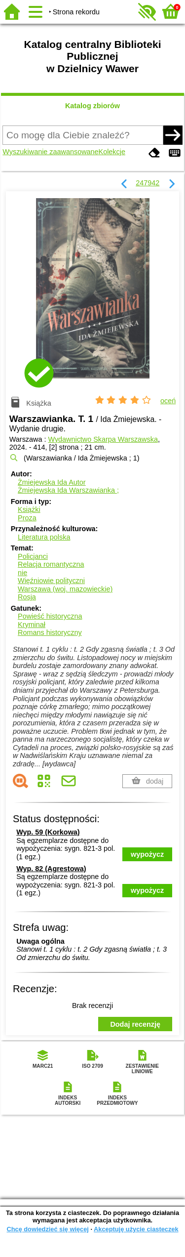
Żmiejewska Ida (52, 482)
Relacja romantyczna (51, 564)
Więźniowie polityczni (51, 581)
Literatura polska (44, 537)
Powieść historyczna (50, 616)
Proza (27, 518)
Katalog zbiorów (92, 106)
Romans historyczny (50, 632)
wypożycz (147, 854)
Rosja (27, 597)
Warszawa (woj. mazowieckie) (65, 589)
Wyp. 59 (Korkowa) (47, 832)
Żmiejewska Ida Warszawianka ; (68, 490)
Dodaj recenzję (135, 1024)
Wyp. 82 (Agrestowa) (51, 869)
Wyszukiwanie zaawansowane (50, 152)
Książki (29, 509)
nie (22, 573)
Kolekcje (112, 152)
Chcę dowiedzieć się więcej (47, 1229)
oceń (168, 401)
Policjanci (33, 556)
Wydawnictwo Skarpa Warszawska (102, 439)
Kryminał (31, 624)
